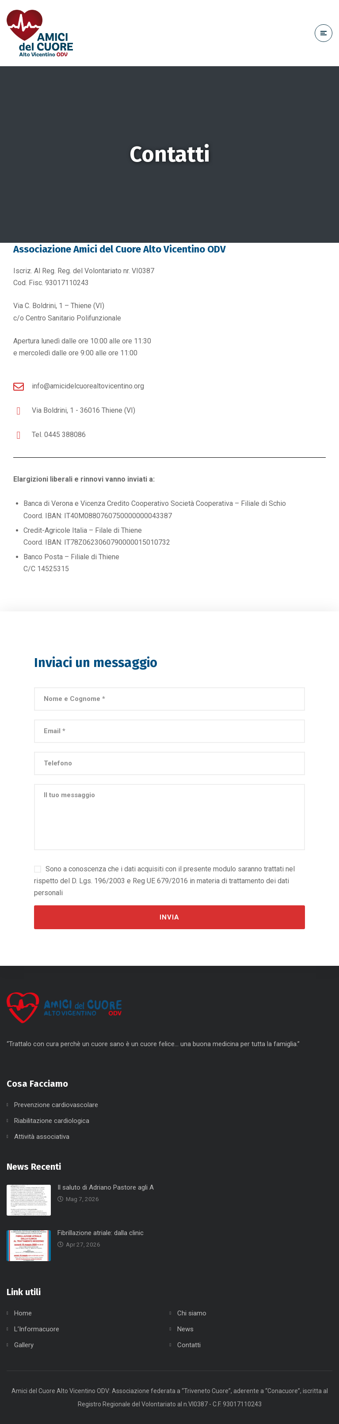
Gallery (24, 1345)
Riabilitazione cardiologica (51, 1121)
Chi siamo (191, 1313)
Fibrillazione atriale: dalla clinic (100, 1233)
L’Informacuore (36, 1329)
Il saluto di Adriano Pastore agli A (105, 1187)
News (185, 1329)
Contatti (189, 1345)
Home (23, 1313)
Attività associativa (41, 1137)
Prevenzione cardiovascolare (56, 1105)
